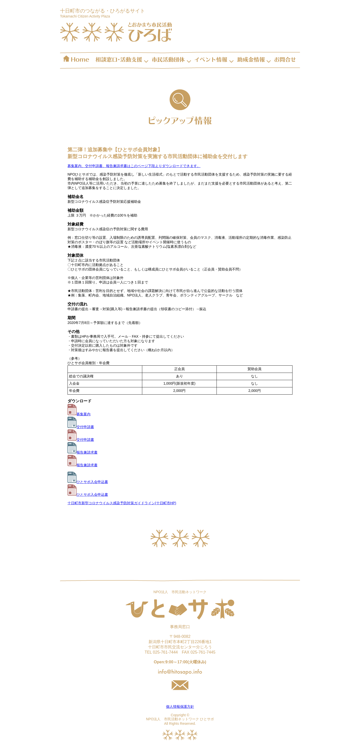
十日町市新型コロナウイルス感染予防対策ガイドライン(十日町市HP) (122, 503)
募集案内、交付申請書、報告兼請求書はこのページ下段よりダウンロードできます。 (134, 166)
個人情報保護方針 (180, 707)
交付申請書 (81, 427)
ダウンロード (80, 401)
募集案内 (79, 414)
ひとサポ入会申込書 (88, 482)
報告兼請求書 (83, 452)
